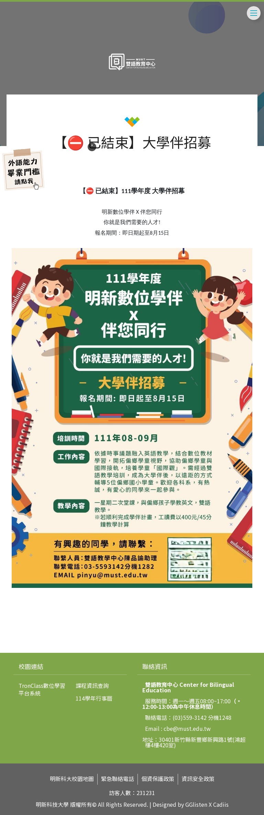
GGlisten (196, 804)
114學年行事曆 (94, 698)
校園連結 (31, 666)
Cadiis (221, 804)
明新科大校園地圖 (72, 779)
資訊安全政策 (198, 779)
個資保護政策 (157, 779)
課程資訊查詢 (92, 685)
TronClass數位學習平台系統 (42, 689)
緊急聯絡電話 (117, 779)
